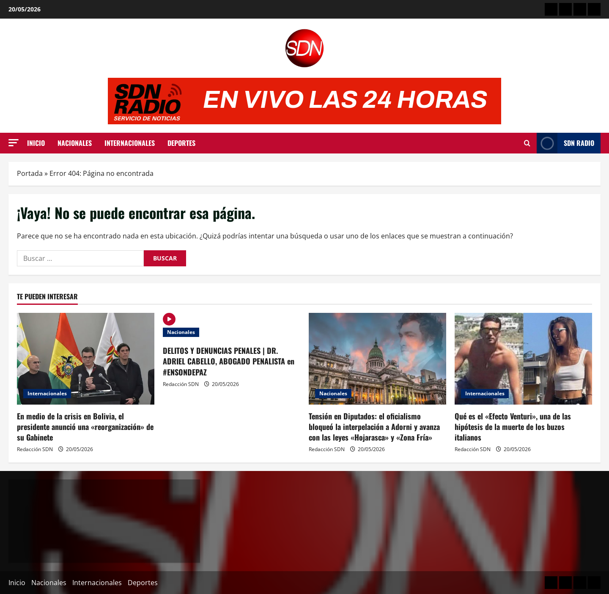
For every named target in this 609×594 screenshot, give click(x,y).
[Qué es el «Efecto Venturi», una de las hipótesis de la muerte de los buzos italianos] (523, 359)
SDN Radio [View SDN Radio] (565, 143)
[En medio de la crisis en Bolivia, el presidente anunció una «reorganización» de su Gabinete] (85, 359)
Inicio (36, 143)
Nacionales (75, 143)
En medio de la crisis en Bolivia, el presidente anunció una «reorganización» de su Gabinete (85, 427)
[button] (13, 142)
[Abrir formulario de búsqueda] (527, 143)
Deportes (181, 143)
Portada (30, 173)
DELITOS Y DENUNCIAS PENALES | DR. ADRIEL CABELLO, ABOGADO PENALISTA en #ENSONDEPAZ (228, 361)
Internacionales (129, 143)
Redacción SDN (35, 449)
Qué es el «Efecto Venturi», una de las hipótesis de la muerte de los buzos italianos (513, 427)
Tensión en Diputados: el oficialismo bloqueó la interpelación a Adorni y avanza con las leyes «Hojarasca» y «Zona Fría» (374, 427)
